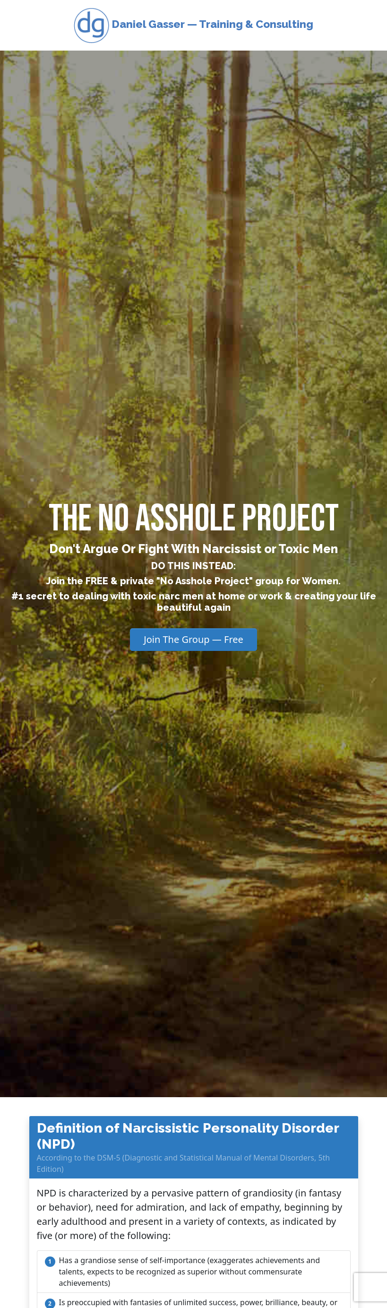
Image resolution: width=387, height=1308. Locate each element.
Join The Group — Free (193, 639)
